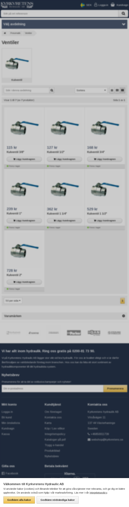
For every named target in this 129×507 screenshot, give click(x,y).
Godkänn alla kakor (19, 499)
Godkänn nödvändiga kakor (57, 499)
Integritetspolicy (98, 492)
